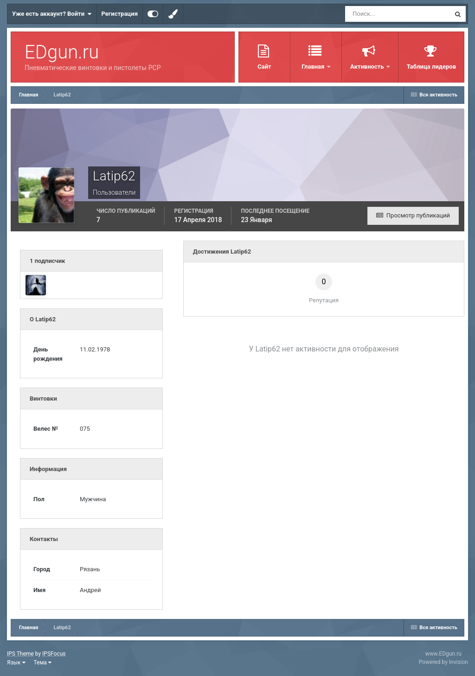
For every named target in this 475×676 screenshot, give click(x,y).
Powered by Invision (443, 662)
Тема (42, 662)
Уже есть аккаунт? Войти (52, 14)
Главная (314, 66)
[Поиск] (380, 14)
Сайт (264, 66)
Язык (16, 662)
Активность (367, 66)
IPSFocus (53, 653)
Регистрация (120, 13)
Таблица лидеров (431, 66)
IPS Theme (20, 653)
